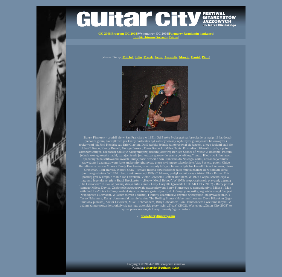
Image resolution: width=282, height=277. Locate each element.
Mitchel (128, 57)
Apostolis (170, 57)
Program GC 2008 (124, 33)
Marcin (184, 57)
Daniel (195, 57)
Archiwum (147, 37)
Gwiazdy (162, 37)
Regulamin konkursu (198, 33)
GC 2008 (104, 33)
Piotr (205, 57)
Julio (138, 57)
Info (136, 37)
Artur (159, 57)
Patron (173, 37)
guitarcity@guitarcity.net (161, 267)
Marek (148, 57)
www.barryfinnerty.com (158, 216)
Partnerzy (176, 33)
